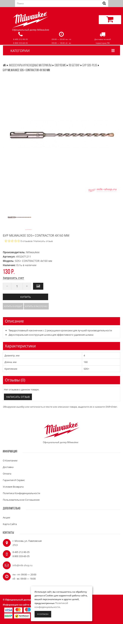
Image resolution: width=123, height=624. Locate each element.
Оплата (7, 473)
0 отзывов (26, 241)
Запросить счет (13, 278)
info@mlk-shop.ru (22, 565)
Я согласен (42, 614)
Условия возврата (13, 486)
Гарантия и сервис (14, 480)
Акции (6, 517)
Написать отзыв (43, 241)
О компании (10, 460)
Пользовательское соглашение (21, 499)
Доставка (8, 467)
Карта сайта (10, 524)
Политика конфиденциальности (21, 493)
